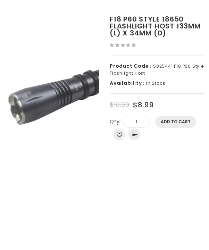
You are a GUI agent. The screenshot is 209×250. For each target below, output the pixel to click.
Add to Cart (176, 122)
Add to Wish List (119, 134)
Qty (114, 121)
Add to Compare (134, 134)
